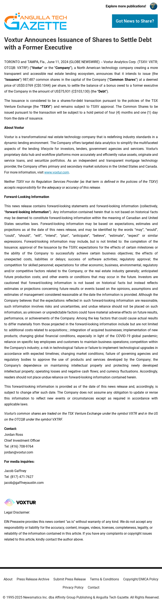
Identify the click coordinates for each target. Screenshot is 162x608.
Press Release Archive (33, 579)
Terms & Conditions (104, 579)
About (8, 579)
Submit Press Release (69, 579)
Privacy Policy (73, 587)
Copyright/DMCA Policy (140, 579)
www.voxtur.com (56, 172)
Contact (93, 587)
